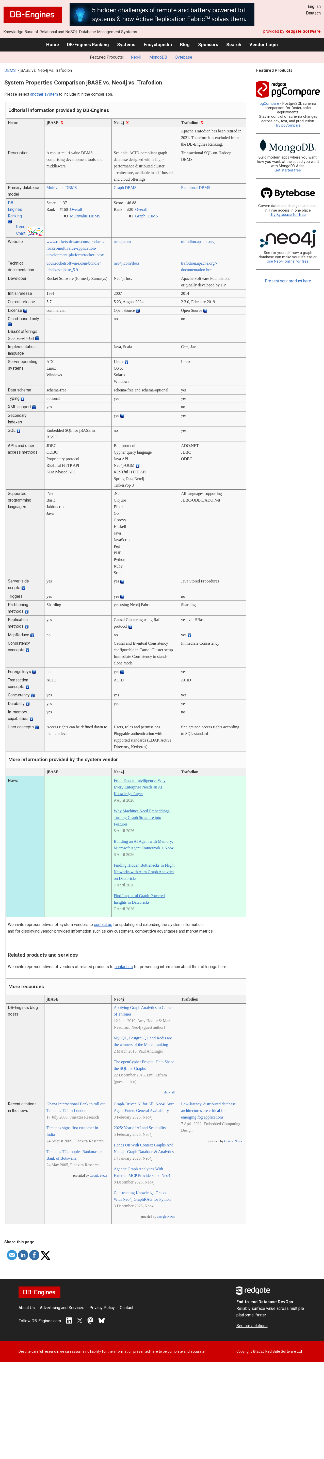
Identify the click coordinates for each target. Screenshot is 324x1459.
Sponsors (208, 44)
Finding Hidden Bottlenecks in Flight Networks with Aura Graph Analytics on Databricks (144, 872)
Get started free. (288, 170)
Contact (126, 1307)
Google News (98, 1175)
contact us (103, 924)
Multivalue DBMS (61, 187)
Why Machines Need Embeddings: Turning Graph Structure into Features (142, 817)
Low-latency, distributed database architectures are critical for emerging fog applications (208, 1110)
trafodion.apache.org (198, 241)
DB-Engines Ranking (88, 44)
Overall (76, 209)
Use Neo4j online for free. (288, 261)
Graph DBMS (125, 187)
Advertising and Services (62, 1307)
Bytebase (183, 57)
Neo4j (136, 57)
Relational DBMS (195, 187)
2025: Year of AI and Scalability (140, 1128)
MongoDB (158, 57)
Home (52, 44)
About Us (27, 1307)
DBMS (10, 70)
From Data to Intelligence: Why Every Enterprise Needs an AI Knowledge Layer (140, 787)
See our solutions (252, 1325)
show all (169, 1092)
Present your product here (288, 281)
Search (233, 44)
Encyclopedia (158, 44)
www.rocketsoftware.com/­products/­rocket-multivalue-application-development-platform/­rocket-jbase (76, 248)
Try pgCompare (288, 125)
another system (44, 94)
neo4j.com (122, 241)
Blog (185, 44)
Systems (126, 44)
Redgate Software (303, 31)
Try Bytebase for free (288, 215)
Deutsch (313, 13)
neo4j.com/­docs (126, 263)
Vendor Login (263, 44)
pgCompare (269, 103)
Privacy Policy (102, 1307)
